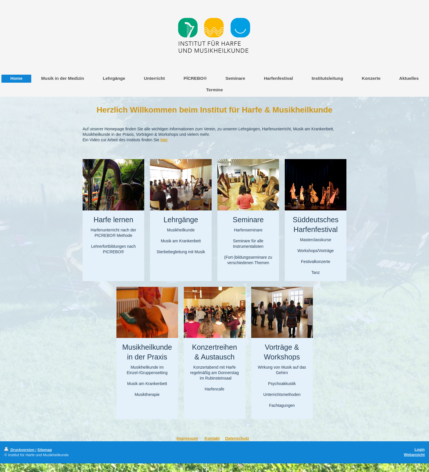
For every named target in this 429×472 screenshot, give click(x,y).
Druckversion (19, 450)
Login (420, 449)
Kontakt (212, 438)
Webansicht (414, 454)
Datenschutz (237, 438)
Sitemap (44, 450)
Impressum (187, 438)
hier (164, 140)
